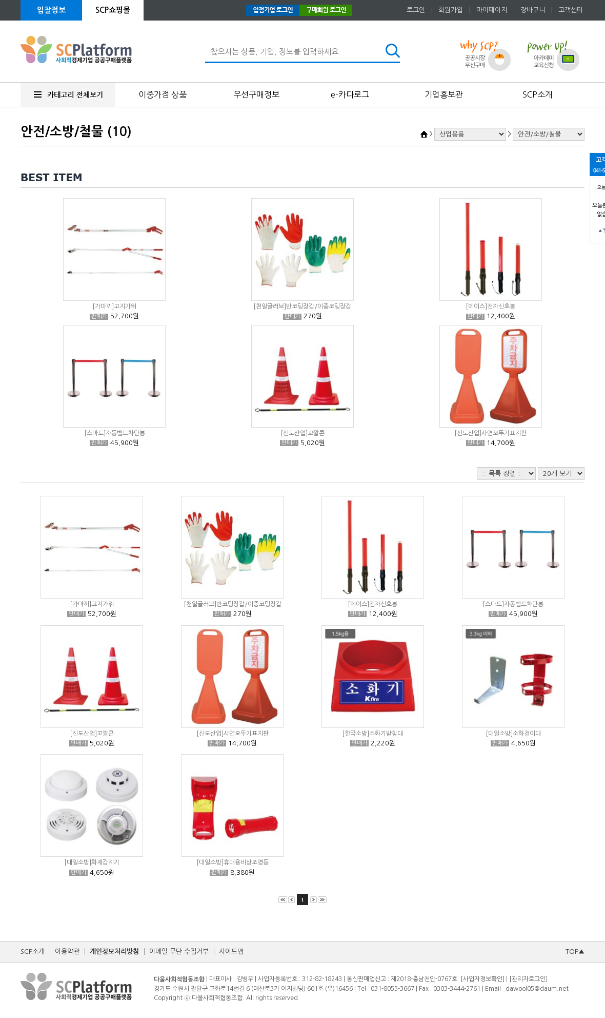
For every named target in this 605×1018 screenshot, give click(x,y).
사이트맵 (231, 951)
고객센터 (570, 10)
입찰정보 (51, 10)
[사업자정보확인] (482, 979)
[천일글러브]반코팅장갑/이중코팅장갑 (302, 306)
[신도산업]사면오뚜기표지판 (490, 433)
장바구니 (532, 10)
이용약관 (67, 951)
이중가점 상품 (162, 94)
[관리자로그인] (528, 979)
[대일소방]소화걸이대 (513, 734)
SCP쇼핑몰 (112, 10)
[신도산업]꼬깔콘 (302, 433)
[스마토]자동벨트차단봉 (114, 433)
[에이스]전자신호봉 (490, 306)
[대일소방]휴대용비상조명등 (232, 862)
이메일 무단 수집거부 (179, 951)
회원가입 (450, 10)
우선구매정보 (256, 94)
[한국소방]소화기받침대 (372, 734)
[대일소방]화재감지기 (91, 862)
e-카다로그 (350, 94)
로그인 (416, 10)
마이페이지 (491, 10)
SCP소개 (537, 94)
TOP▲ (575, 951)
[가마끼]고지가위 (114, 306)
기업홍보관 (444, 94)
